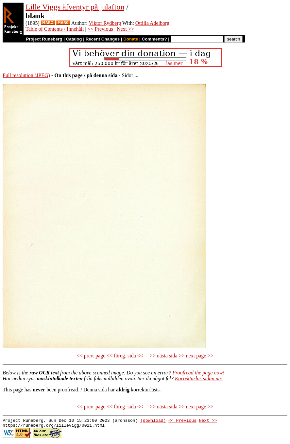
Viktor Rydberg (105, 23)
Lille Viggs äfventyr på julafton (75, 7)
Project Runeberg (44, 39)
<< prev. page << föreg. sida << (110, 355)
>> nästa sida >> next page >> (181, 355)
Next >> (125, 29)
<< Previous (100, 29)
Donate (130, 39)
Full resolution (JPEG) (26, 75)
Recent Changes (103, 39)
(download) (153, 421)
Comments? (154, 39)
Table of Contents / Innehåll (55, 29)
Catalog (74, 39)
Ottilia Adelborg (152, 23)
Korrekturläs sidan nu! (199, 378)
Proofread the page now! (198, 372)
